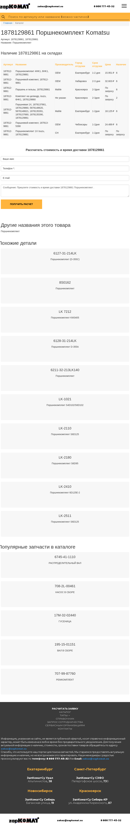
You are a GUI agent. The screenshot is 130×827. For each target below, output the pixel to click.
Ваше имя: (8, 159)
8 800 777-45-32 (104, 6)
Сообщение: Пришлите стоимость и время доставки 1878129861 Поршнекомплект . (65, 191)
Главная (7, 23)
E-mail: (6, 178)
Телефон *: (9, 168)
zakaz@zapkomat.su (50, 6)
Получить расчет (21, 204)
